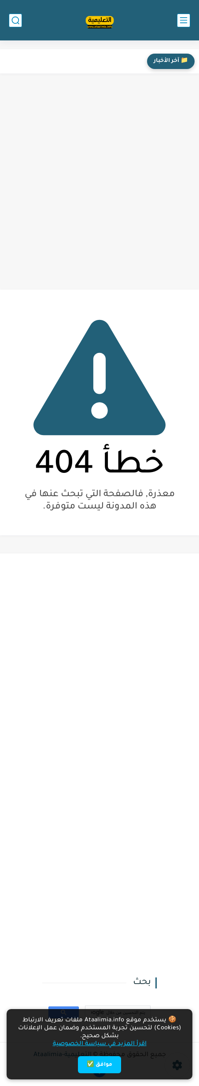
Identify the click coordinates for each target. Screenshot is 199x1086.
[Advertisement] (99, 181)
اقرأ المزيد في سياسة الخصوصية (100, 1044)
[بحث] (15, 20)
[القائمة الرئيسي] (183, 20)
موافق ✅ (99, 1065)
